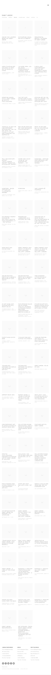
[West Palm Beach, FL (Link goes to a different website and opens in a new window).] (35, 653)
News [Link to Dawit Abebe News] (28, 17)
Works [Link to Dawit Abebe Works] (10, 17)
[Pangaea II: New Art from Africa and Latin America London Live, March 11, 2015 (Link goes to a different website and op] (42, 597)
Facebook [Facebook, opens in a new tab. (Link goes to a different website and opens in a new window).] (6, 663)
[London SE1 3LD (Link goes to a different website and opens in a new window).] (5, 653)
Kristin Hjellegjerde (8, 5)
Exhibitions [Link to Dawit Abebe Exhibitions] (22, 17)
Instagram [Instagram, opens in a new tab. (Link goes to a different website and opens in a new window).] (3, 663)
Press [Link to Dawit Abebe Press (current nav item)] (15, 17)
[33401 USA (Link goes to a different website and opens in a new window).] (33, 655)
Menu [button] (48, 5)
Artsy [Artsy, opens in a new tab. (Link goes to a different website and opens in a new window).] (11, 663)
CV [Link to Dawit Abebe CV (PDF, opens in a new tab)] (37, 17)
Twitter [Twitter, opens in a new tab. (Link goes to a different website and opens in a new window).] (8, 663)
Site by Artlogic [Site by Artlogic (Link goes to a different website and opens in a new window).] (24, 668)
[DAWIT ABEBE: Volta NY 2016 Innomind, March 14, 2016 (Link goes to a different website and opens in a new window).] (42, 362)
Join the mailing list (14, 663)
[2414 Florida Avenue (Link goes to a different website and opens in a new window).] (35, 651)
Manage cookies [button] (4, 666)
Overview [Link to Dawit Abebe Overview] (4, 17)
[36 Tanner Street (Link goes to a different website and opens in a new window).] (5, 651)
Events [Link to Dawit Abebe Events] (33, 17)
